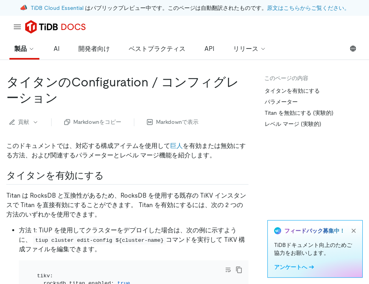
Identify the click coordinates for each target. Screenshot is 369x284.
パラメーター (281, 102)
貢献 (24, 122)
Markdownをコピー (92, 122)
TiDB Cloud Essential (57, 8)
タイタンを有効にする (292, 91)
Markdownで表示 (172, 122)
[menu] (17, 27)
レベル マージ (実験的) (293, 124)
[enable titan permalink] (110, 175)
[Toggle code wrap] (228, 269)
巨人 (176, 145)
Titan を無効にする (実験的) (299, 113)
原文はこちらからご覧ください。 (308, 8)
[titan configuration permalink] (64, 98)
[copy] (239, 269)
